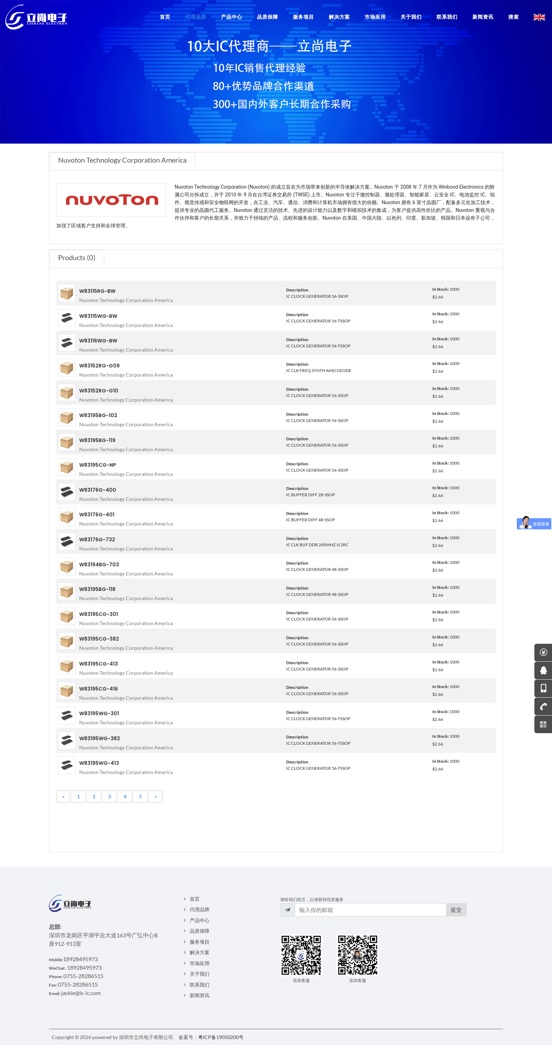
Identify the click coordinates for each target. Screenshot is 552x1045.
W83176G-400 (97, 489)
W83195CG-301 (98, 614)
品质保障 (199, 931)
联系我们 (199, 985)
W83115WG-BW (98, 316)
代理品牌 (199, 909)
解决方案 (199, 952)
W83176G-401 (96, 514)
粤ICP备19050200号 (221, 1037)
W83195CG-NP (97, 464)
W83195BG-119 (97, 440)
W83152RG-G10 (98, 390)
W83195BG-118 (97, 589)
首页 (195, 899)
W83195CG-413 (98, 663)
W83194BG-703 (99, 564)
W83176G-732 (97, 539)
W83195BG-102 (98, 415)
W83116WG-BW (98, 340)
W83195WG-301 (99, 713)
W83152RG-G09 (99, 365)
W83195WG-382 (99, 738)
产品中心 (199, 920)
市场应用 (199, 963)
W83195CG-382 (99, 638)
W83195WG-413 (99, 763)
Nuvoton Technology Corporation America (126, 300)
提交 (456, 909)
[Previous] (63, 796)
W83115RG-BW (97, 291)
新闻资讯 (199, 995)
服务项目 (199, 942)
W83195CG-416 (98, 688)
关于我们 (199, 974)
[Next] (155, 796)
